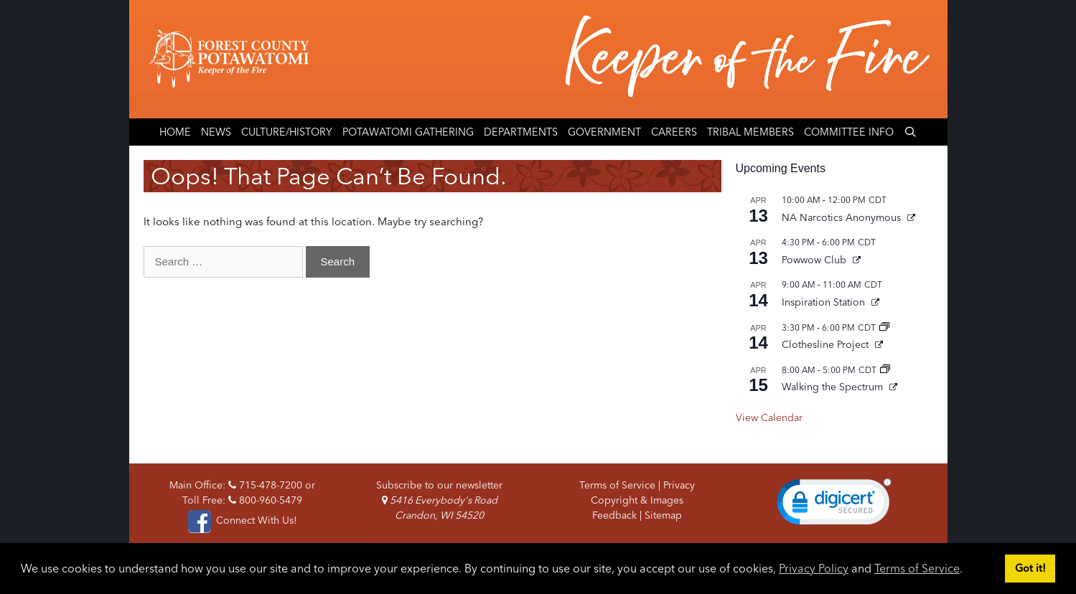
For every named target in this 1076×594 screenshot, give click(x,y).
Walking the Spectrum (834, 386)
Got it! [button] (1030, 568)
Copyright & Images (637, 500)
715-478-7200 (265, 484)
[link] (834, 505)
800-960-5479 (265, 500)
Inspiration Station (825, 302)
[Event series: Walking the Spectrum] (885, 369)
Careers (674, 132)
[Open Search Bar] (910, 132)
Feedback (614, 515)
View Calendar (769, 417)
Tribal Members (750, 132)
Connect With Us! (242, 520)
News (216, 132)
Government (604, 132)
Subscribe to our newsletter (439, 484)
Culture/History (286, 132)
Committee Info (849, 132)
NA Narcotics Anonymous (843, 217)
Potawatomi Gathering (408, 132)
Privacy (679, 484)
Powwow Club (815, 259)
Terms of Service (917, 568)
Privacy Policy (813, 568)
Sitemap (663, 515)
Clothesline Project (826, 344)
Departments (521, 132)
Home (175, 132)
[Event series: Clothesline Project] (884, 327)
